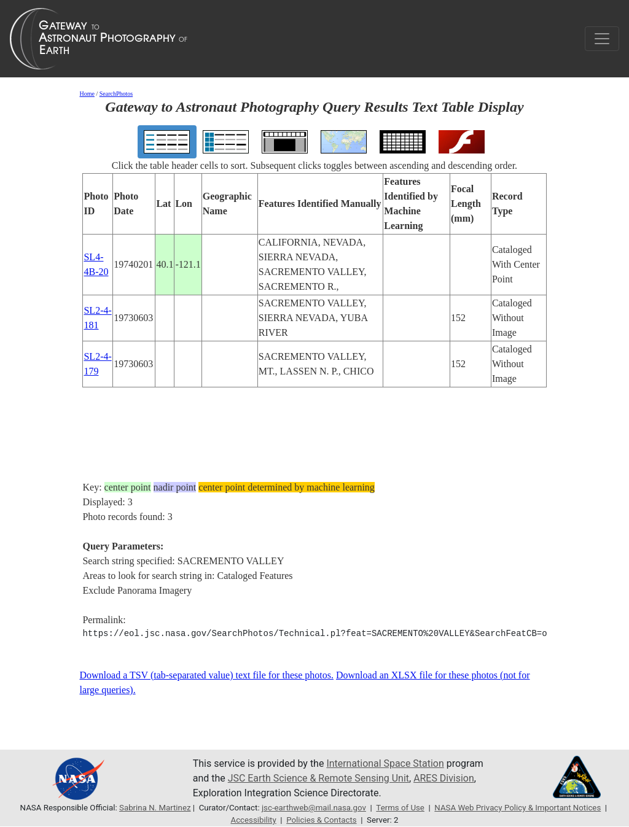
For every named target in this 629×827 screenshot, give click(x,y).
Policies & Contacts (321, 820)
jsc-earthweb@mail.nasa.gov (314, 807)
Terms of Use (400, 807)
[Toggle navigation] (602, 38)
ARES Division (444, 778)
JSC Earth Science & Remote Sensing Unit (319, 778)
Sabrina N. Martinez (154, 807)
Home (86, 93)
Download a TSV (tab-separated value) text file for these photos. (206, 675)
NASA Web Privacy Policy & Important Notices (517, 807)
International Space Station (385, 763)
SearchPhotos (116, 93)
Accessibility (253, 820)
